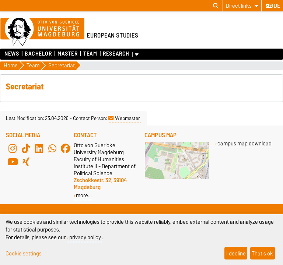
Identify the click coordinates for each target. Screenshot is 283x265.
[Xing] (25, 161)
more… (84, 195)
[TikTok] (25, 148)
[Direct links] (242, 5)
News (11, 53)
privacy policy (85, 237)
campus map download (244, 143)
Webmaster (124, 118)
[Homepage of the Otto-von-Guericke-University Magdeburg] (42, 32)
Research (116, 53)
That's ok (262, 253)
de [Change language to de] (273, 5)
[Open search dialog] (215, 5)
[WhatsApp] (52, 148)
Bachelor (38, 53)
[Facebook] (65, 148)
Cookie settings (24, 253)
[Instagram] (12, 148)
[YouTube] (12, 161)
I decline (236, 253)
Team (90, 53)
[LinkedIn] (39, 148)
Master (67, 53)
